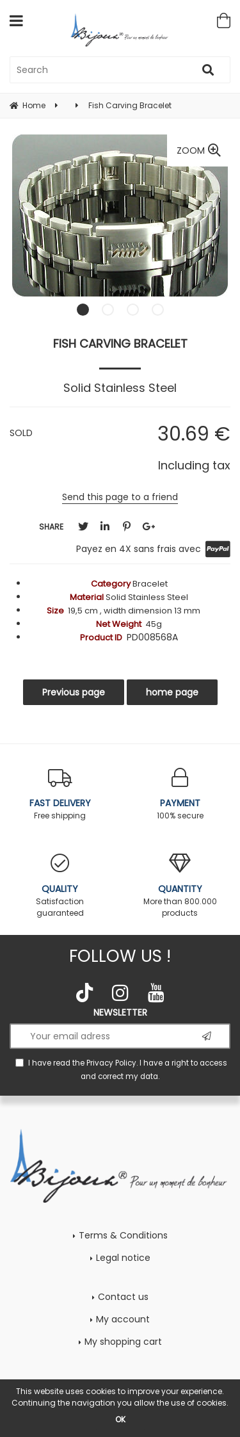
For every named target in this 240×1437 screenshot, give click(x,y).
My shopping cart (123, 1341)
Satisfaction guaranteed (60, 886)
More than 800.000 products (180, 886)
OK (120, 1419)
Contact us (123, 1296)
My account (123, 1319)
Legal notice (123, 1257)
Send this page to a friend (120, 497)
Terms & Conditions (123, 1235)
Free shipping (60, 794)
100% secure (180, 794)
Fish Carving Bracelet (120, 344)
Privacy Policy (111, 1063)
